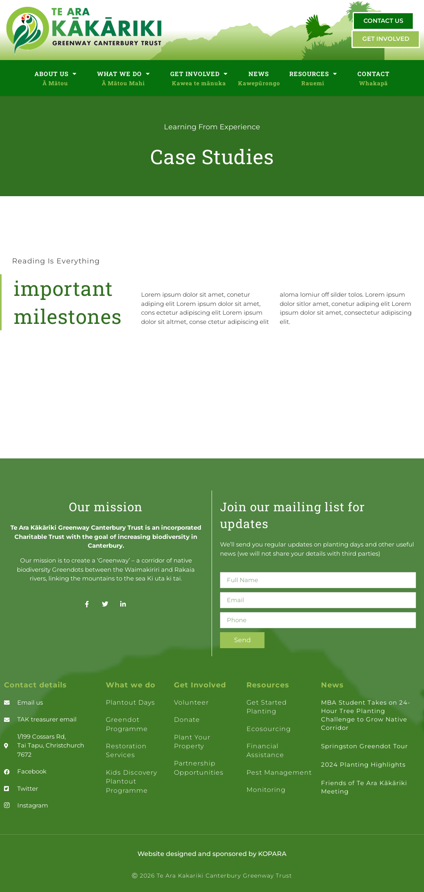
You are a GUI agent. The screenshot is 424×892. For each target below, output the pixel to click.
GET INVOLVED (199, 74)
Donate (187, 719)
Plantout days (130, 702)
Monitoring (266, 790)
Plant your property (192, 741)
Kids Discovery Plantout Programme (131, 781)
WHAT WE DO (123, 74)
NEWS (258, 74)
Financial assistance (265, 750)
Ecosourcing (268, 729)
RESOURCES (313, 74)
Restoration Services (126, 750)
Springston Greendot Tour (364, 746)
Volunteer (191, 702)
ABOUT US (55, 74)
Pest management (279, 772)
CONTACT (373, 74)
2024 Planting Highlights (363, 764)
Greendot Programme (127, 724)
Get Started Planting (266, 707)
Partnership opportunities (199, 767)
